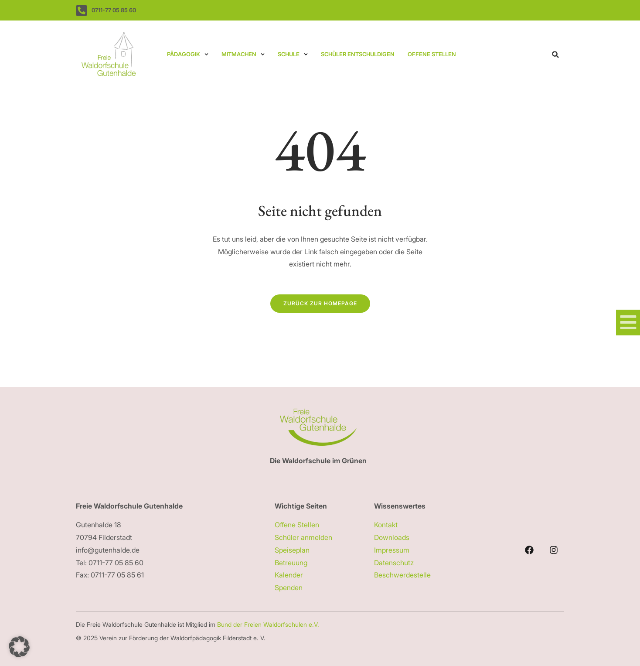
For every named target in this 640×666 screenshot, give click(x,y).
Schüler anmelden (303, 537)
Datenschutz (394, 562)
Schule (293, 54)
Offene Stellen (432, 54)
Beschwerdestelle (402, 574)
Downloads (391, 537)
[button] (555, 54)
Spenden (289, 587)
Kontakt (386, 524)
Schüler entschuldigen (358, 54)
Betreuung (291, 562)
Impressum (391, 550)
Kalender (289, 574)
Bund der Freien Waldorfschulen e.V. (269, 624)
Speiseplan (292, 550)
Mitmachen (243, 54)
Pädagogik (187, 54)
